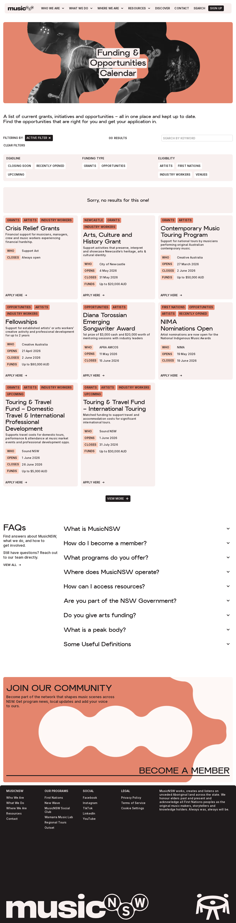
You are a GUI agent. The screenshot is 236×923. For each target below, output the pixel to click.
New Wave (52, 803)
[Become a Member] (184, 770)
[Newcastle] (93, 220)
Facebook (90, 798)
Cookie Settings (132, 808)
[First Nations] (173, 307)
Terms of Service (133, 803)
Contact (12, 819)
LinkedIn (89, 813)
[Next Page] (118, 499)
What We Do (15, 803)
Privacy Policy (131, 798)
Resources (13, 813)
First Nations (54, 798)
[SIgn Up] (216, 8)
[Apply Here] (16, 295)
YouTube (89, 819)
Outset (49, 828)
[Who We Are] (53, 8)
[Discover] (163, 8)
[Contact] (182, 8)
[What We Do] (80, 8)
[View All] (12, 565)
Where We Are (16, 808)
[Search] (199, 8)
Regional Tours (55, 822)
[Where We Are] (110, 8)
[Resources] (139, 8)
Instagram (90, 803)
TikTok (88, 808)
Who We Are (15, 798)
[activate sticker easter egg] (213, 907)
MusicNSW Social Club (57, 810)
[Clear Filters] (14, 145)
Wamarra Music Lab (59, 817)
